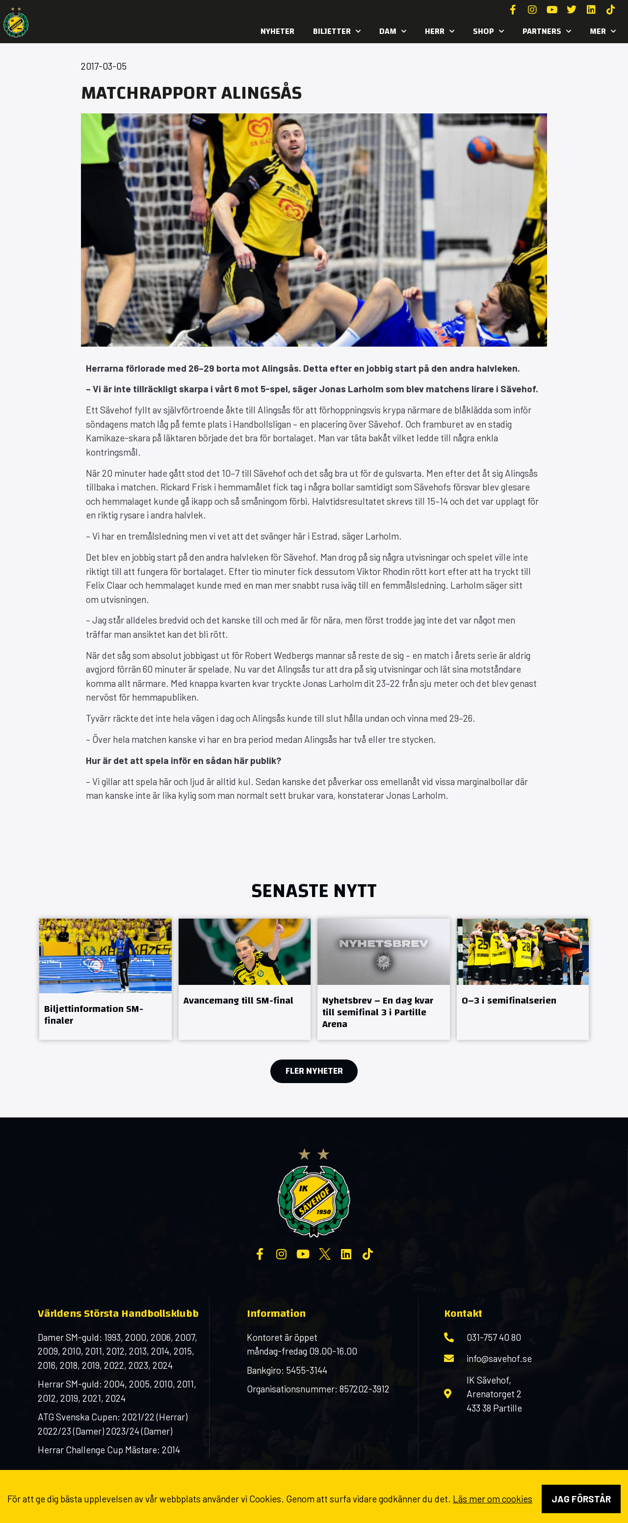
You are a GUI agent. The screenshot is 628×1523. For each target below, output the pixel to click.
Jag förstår (581, 1498)
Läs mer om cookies (492, 1498)
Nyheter (277, 31)
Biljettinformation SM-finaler (93, 1015)
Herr (439, 31)
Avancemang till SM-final (238, 1000)
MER (603, 31)
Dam (392, 31)
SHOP (488, 31)
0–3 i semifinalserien (509, 1000)
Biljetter (337, 31)
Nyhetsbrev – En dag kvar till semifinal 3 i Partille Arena (377, 1012)
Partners (547, 31)
